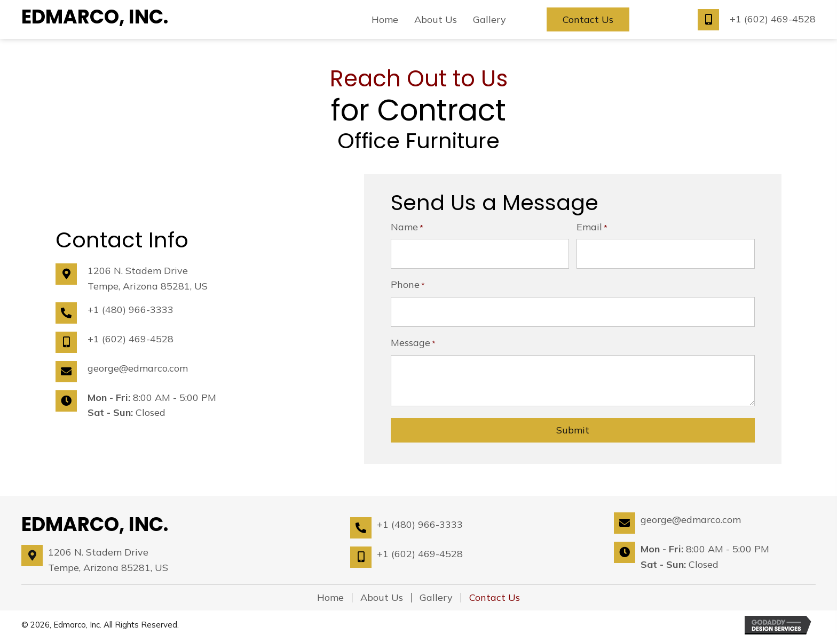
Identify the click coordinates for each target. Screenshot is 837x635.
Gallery (436, 593)
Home (330, 593)
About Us (381, 593)
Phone (408, 282)
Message (413, 338)
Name (407, 227)
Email (592, 227)
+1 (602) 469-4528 (773, 19)
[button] (588, 19)
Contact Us (494, 593)
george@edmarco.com (138, 365)
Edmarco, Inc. (94, 16)
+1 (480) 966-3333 (130, 307)
